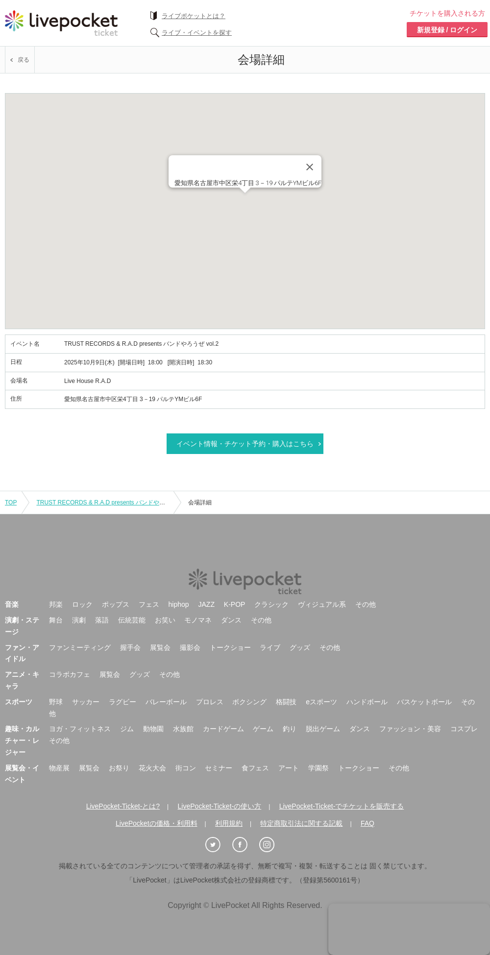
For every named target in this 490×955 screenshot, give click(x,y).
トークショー (230, 647)
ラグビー (122, 702)
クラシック (271, 604)
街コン (185, 768)
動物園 (153, 729)
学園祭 (318, 768)
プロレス (209, 702)
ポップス (115, 604)
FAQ (367, 823)
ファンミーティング (80, 647)
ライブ (270, 647)
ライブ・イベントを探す (197, 32)
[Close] (309, 167)
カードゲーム (223, 729)
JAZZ (206, 604)
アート (288, 768)
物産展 (59, 768)
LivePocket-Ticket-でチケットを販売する (341, 806)
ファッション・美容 (410, 729)
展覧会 (160, 647)
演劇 (79, 620)
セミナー (218, 768)
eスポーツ (321, 702)
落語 (102, 620)
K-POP (234, 604)
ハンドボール (367, 702)
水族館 (183, 729)
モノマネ (198, 620)
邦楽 (56, 604)
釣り (289, 729)
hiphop (179, 604)
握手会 (130, 647)
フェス (149, 604)
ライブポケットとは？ (193, 16)
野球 (56, 702)
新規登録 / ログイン (447, 30)
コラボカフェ (69, 674)
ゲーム (263, 729)
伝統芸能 (132, 620)
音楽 (12, 604)
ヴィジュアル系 (322, 604)
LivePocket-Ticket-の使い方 (220, 806)
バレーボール (166, 702)
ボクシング (249, 702)
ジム (127, 729)
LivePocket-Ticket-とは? (123, 806)
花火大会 (152, 768)
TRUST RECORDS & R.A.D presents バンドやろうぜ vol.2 (113, 502)
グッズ (300, 647)
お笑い (165, 620)
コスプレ (464, 729)
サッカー (85, 702)
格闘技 (286, 702)
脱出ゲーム (323, 729)
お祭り (119, 768)
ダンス (231, 620)
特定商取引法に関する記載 (301, 823)
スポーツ (18, 702)
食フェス (255, 768)
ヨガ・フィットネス (80, 729)
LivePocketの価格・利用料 (156, 823)
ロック (82, 604)
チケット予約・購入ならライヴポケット (61, 23)
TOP (11, 502)
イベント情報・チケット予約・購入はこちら (245, 444)
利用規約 (229, 823)
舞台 (56, 620)
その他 (365, 604)
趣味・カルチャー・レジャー (22, 740)
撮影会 (190, 647)
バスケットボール (424, 702)
